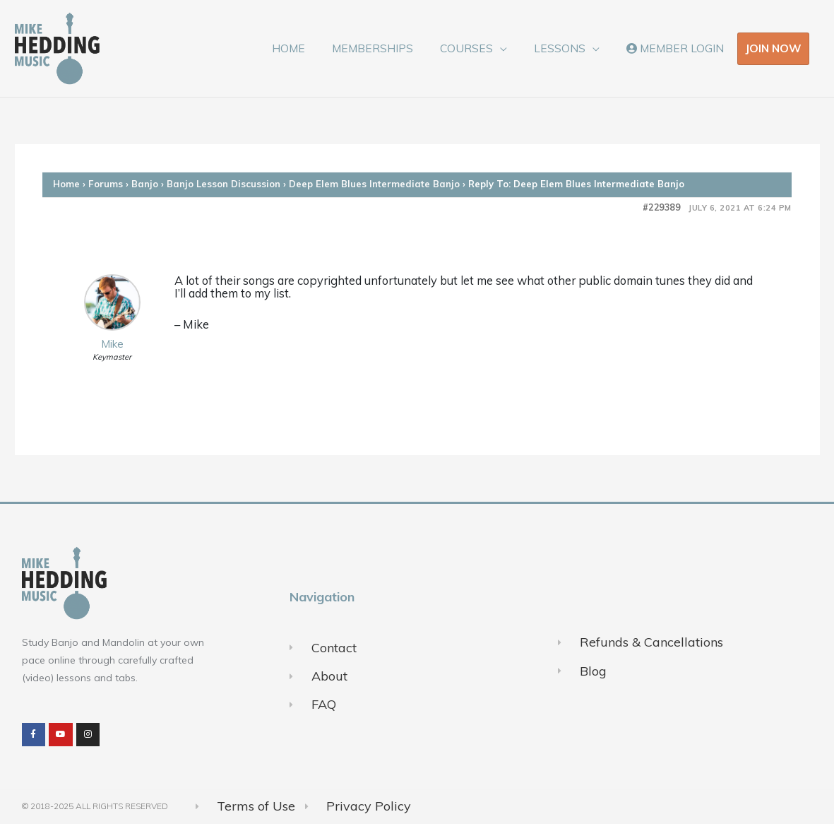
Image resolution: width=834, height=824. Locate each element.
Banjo (144, 183)
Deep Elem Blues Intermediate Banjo (374, 183)
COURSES (477, 48)
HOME (309, 48)
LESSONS (566, 48)
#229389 (662, 207)
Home (66, 183)
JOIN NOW (773, 48)
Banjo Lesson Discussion (223, 183)
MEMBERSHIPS (388, 48)
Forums (105, 183)
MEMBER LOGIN (677, 48)
